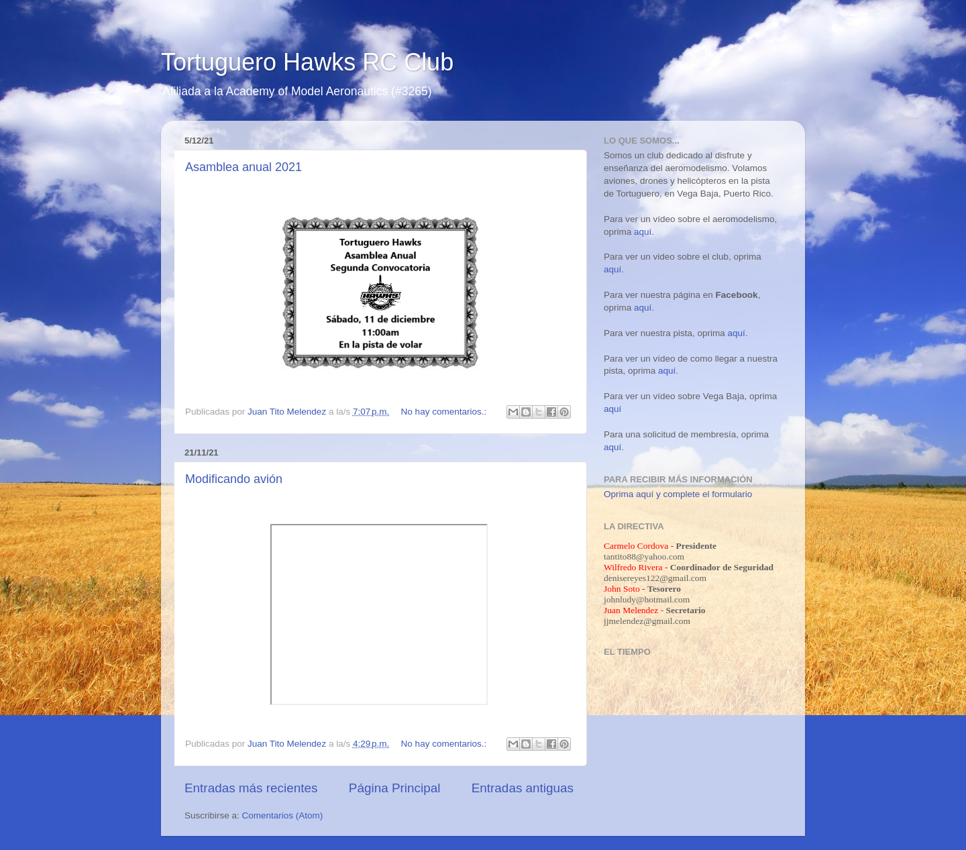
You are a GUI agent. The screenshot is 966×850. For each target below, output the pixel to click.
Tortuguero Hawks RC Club (307, 62)
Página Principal (395, 788)
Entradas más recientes (250, 788)
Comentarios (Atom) (282, 815)
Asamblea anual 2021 (243, 167)
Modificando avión (233, 479)
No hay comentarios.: (445, 412)
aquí (642, 232)
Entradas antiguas (523, 788)
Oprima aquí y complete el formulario (678, 494)
